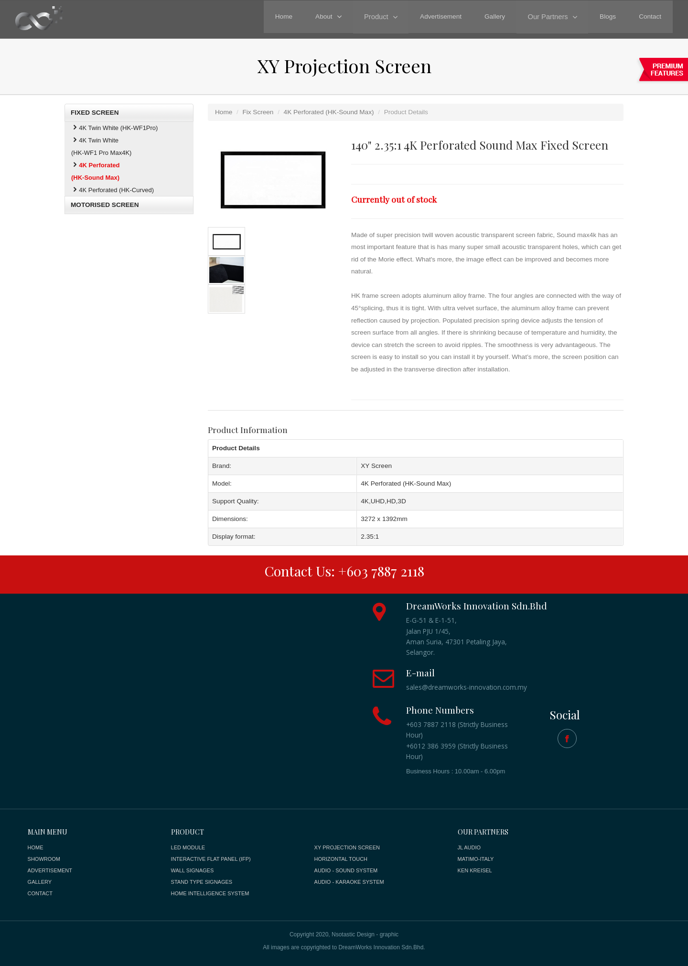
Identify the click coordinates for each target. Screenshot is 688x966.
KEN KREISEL (475, 870)
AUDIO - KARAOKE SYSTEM (349, 882)
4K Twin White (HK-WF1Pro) (114, 127)
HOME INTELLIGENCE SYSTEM (210, 893)
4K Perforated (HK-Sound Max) (329, 112)
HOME (35, 847)
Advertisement (443, 16)
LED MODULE (188, 847)
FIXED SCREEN (94, 112)
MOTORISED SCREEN (105, 204)
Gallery (497, 16)
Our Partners (549, 16)
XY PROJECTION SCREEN (347, 847)
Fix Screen (257, 112)
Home (287, 16)
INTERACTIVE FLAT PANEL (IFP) (211, 859)
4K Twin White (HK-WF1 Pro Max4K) (101, 146)
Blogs (608, 16)
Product (379, 16)
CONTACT (40, 893)
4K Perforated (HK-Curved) (112, 190)
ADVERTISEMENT (50, 870)
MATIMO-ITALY (476, 859)
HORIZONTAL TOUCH (340, 859)
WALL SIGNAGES (192, 870)
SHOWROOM (44, 859)
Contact (650, 16)
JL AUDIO (469, 847)
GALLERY (40, 882)
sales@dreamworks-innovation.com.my (466, 687)
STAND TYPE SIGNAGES (202, 882)
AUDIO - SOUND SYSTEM (346, 870)
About (327, 16)
